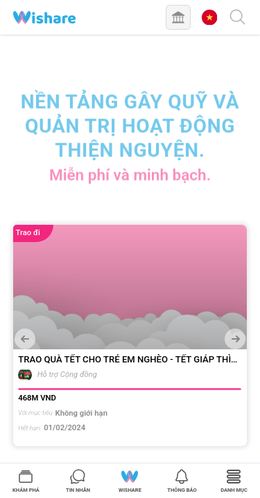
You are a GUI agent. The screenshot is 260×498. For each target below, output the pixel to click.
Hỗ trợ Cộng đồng (67, 374)
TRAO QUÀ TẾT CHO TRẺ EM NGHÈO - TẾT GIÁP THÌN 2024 (127, 359)
